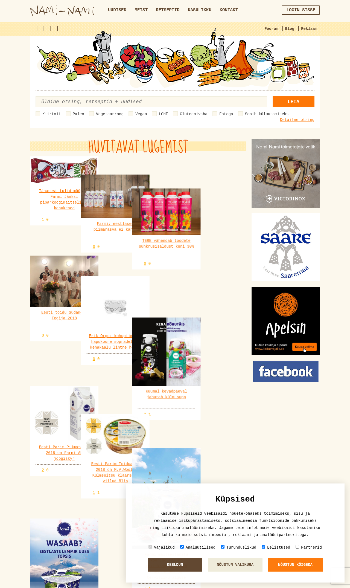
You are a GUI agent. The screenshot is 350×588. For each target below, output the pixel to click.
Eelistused (276, 547)
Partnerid (309, 547)
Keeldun (175, 565)
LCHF (163, 114)
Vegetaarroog (110, 114)
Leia (293, 102)
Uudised (117, 10)
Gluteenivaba (194, 114)
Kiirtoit (51, 114)
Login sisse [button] (300, 10)
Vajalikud (161, 547)
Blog (289, 29)
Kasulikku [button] (199, 10)
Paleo (78, 114)
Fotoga (226, 114)
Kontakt (229, 10)
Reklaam (309, 29)
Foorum (271, 29)
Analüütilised (197, 547)
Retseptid (167, 10)
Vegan (141, 114)
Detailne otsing (297, 120)
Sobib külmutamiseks (267, 114)
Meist (141, 10)
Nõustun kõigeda (295, 565)
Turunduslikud (238, 547)
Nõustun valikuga (235, 565)
